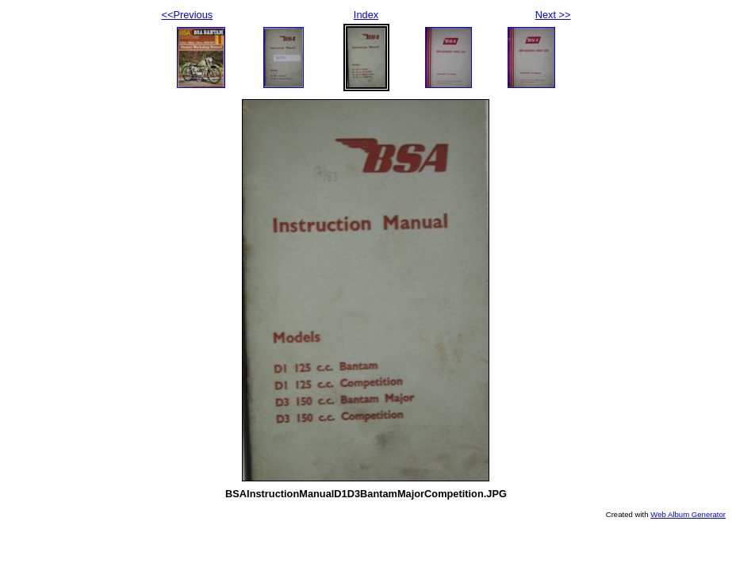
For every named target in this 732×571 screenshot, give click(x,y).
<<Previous (187, 15)
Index (366, 15)
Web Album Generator (688, 514)
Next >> (553, 15)
